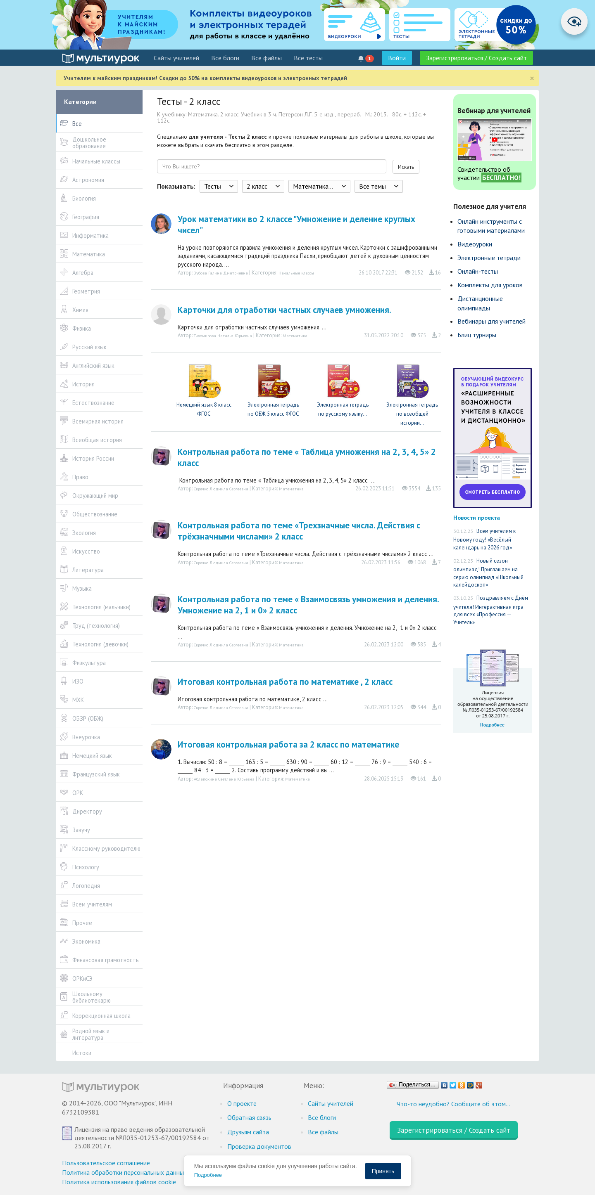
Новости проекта (476, 517)
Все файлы (266, 58)
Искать (406, 166)
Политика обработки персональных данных (124, 1172)
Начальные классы (296, 273)
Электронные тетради (489, 257)
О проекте (242, 1103)
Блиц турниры (476, 335)
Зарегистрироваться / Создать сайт (476, 58)
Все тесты (308, 58)
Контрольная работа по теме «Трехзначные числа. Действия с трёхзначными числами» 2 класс (299, 531)
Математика (295, 335)
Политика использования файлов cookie (119, 1182)
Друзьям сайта (248, 1132)
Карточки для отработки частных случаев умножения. (284, 309)
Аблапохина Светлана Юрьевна (224, 779)
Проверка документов (259, 1146)
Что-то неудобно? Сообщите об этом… (453, 1104)
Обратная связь (249, 1117)
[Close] (532, 78)
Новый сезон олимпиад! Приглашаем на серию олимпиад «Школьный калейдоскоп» (488, 573)
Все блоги (225, 58)
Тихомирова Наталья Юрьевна (223, 335)
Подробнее (208, 1175)
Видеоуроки (474, 244)
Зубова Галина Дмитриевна (221, 273)
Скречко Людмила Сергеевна (221, 489)
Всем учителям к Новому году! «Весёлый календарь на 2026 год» (484, 539)
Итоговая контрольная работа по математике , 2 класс (285, 681)
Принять (383, 1171)
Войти (397, 58)
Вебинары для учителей (491, 321)
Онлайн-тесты (477, 271)
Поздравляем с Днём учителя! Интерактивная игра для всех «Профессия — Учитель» (490, 610)
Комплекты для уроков (490, 285)
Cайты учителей (176, 58)
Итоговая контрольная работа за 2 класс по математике (288, 744)
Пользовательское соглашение (106, 1163)
